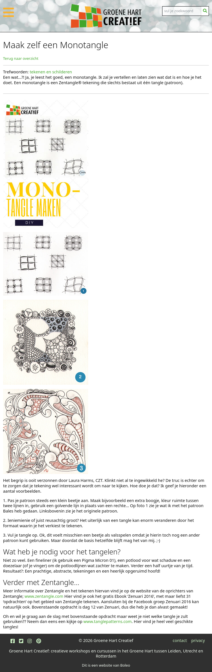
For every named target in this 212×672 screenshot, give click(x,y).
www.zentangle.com (43, 596)
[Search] (181, 11)
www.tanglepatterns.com (107, 621)
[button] (8, 15)
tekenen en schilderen (51, 72)
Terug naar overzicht (21, 58)
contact (180, 640)
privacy (198, 640)
